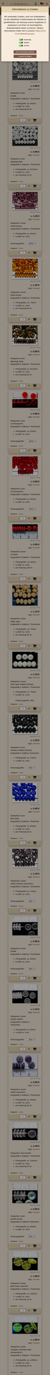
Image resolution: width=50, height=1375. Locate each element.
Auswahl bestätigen (25, 56)
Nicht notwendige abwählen (25, 52)
